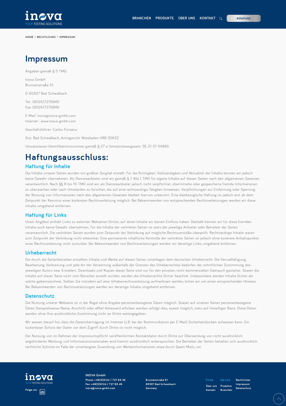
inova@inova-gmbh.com (100, 388)
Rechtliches (243, 380)
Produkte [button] (165, 18)
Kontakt (208, 18)
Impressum (243, 384)
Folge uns (35, 391)
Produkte (226, 386)
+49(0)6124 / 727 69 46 (106, 384)
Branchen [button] (141, 18)
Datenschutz (243, 388)
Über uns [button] (186, 18)
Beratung (244, 18)
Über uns (211, 386)
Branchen (226, 390)
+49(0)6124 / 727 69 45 (110, 380)
